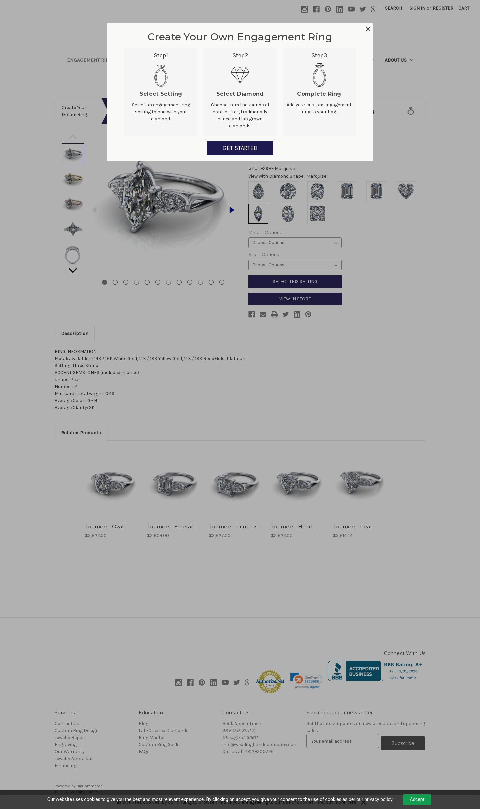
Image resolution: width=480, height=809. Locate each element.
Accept (417, 799)
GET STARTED (240, 148)
